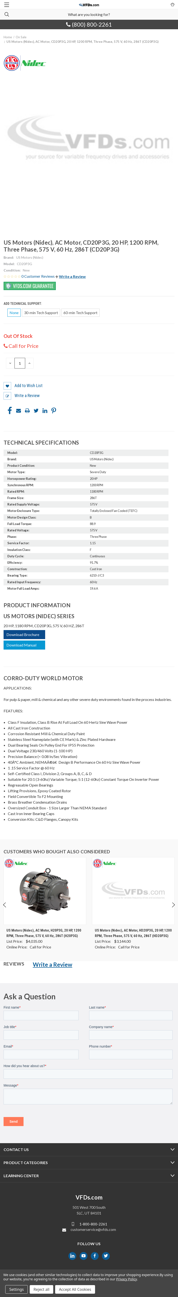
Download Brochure (22, 634)
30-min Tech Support (41, 312)
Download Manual (21, 645)
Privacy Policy (126, 1279)
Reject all (41, 1289)
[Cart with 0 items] (172, 4)
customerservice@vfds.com (93, 1229)
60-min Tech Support (80, 312)
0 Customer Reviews (38, 276)
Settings (16, 1289)
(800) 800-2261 (89, 24)
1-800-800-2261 (93, 1224)
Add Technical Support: (23, 304)
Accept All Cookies (75, 1289)
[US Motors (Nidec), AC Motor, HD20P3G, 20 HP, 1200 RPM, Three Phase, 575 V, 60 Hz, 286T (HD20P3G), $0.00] (133, 891)
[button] (70, 276)
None (14, 312)
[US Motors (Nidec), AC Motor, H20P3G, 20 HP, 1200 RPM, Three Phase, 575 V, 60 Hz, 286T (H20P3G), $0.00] (45, 891)
